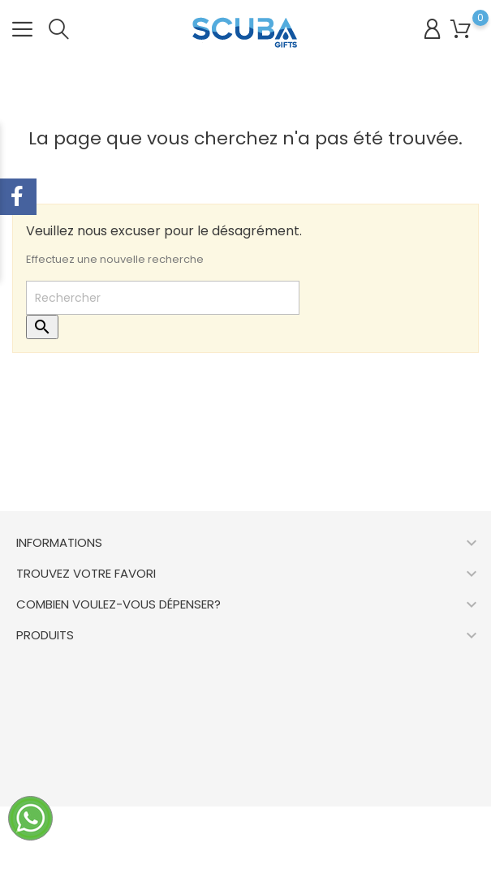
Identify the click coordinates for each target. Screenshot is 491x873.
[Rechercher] (162, 298)
